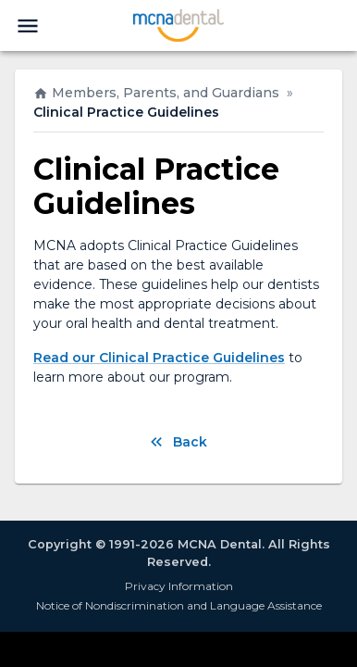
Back (179, 442)
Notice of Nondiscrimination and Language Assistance (179, 605)
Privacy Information (179, 586)
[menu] (27, 26)
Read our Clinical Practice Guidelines (159, 357)
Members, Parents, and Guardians (156, 92)
